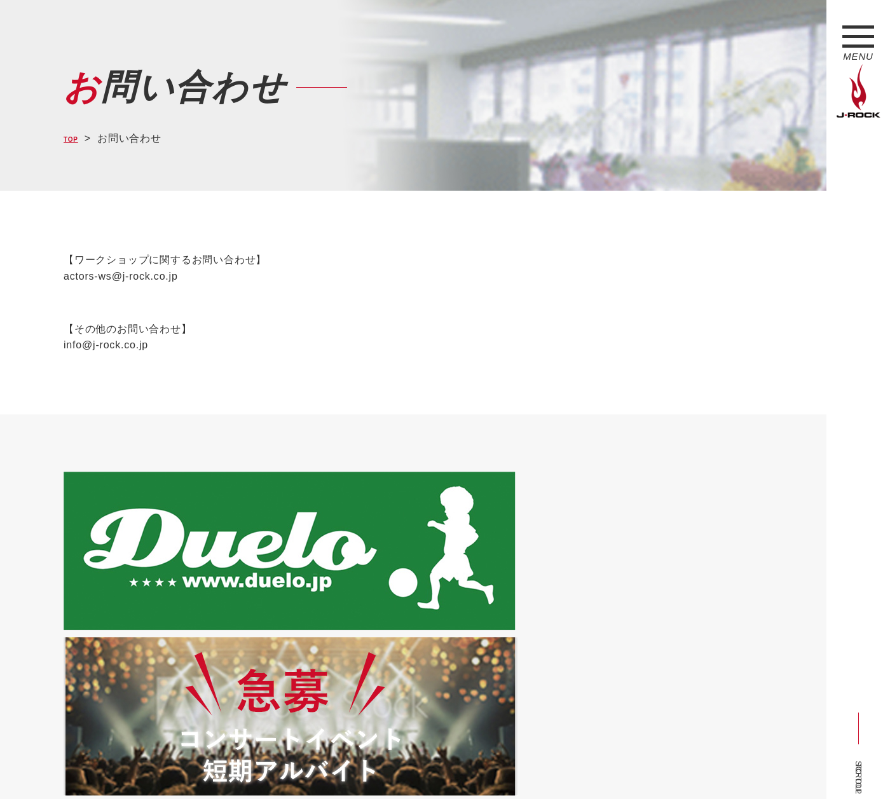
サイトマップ (273, 765)
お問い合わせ (392, 765)
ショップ (333, 765)
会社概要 (213, 765)
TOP (75, 138)
